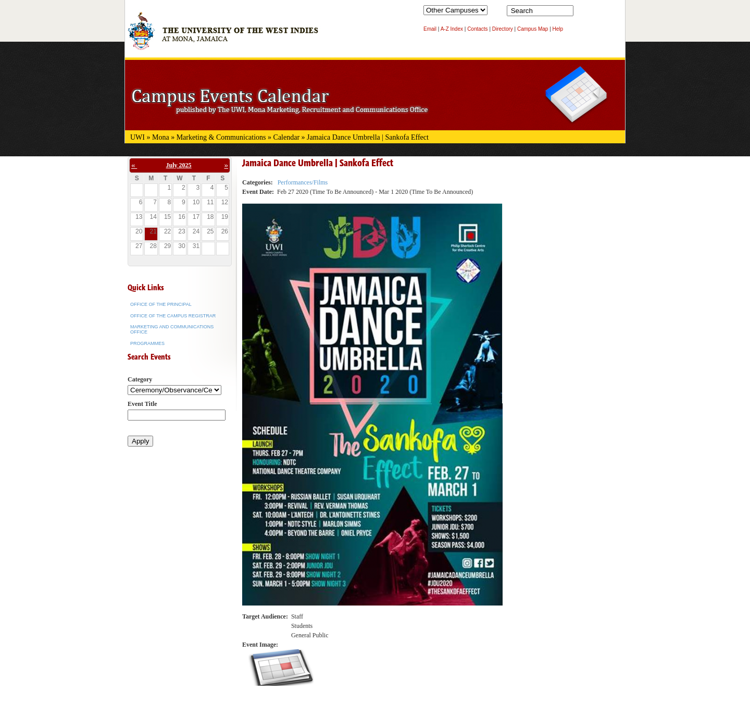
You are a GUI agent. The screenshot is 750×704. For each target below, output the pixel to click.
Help (558, 29)
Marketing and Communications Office (172, 329)
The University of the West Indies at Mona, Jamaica (223, 36)
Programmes (147, 343)
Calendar (286, 137)
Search (583, 13)
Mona (160, 137)
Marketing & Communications (221, 137)
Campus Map (532, 29)
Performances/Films (303, 182)
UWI (137, 137)
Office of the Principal (161, 304)
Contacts (477, 29)
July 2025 (179, 165)
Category (140, 379)
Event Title (142, 403)
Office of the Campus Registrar (173, 315)
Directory (502, 29)
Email (429, 29)
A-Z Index (452, 29)
